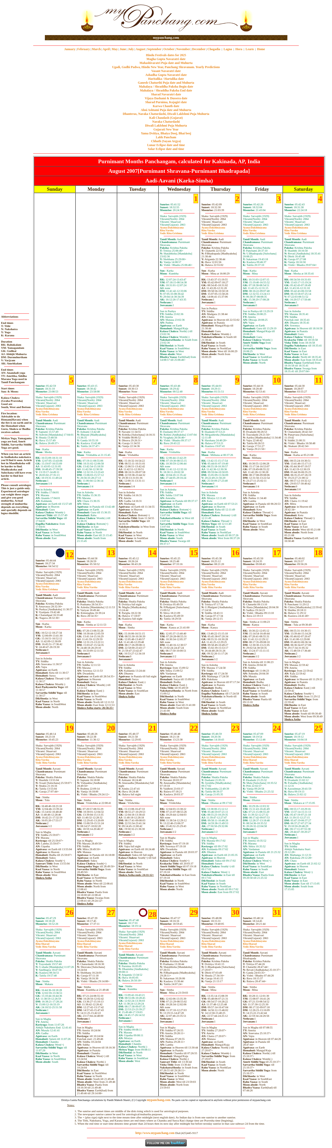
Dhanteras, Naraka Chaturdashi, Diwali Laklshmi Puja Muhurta (166, 114)
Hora (238, 49)
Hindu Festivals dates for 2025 (166, 55)
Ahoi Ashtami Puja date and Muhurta (166, 110)
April (106, 49)
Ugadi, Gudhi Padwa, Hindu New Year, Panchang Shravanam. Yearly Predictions (166, 67)
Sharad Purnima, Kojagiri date (166, 102)
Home (261, 49)
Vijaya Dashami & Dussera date (166, 98)
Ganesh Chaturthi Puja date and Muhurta (166, 82)
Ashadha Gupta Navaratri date (166, 75)
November (183, 49)
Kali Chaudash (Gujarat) (166, 118)
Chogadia (214, 49)
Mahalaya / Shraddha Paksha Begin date (166, 86)
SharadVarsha (211, 761)
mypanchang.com (166, 38)
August (140, 49)
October (168, 49)
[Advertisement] (61, 18)
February (83, 49)
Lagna (228, 49)
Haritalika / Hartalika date (166, 79)
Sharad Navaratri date (166, 94)
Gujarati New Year (166, 129)
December (198, 49)
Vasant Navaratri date (166, 71)
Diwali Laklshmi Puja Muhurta (166, 125)
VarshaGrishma (171, 232)
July (131, 49)
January (69, 49)
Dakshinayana (172, 227)
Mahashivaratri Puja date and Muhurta (166, 63)
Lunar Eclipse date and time (166, 145)
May (115, 49)
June (123, 49)
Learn (250, 49)
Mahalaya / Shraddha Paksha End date (166, 90)
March (96, 49)
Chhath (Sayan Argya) (166, 141)
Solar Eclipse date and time (166, 149)
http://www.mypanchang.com (155, 1133)
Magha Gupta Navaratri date (166, 59)
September (154, 49)
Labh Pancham (166, 137)
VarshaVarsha (87, 586)
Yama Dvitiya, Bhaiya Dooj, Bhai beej (166, 133)
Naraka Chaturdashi (166, 121)
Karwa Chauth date (166, 106)
